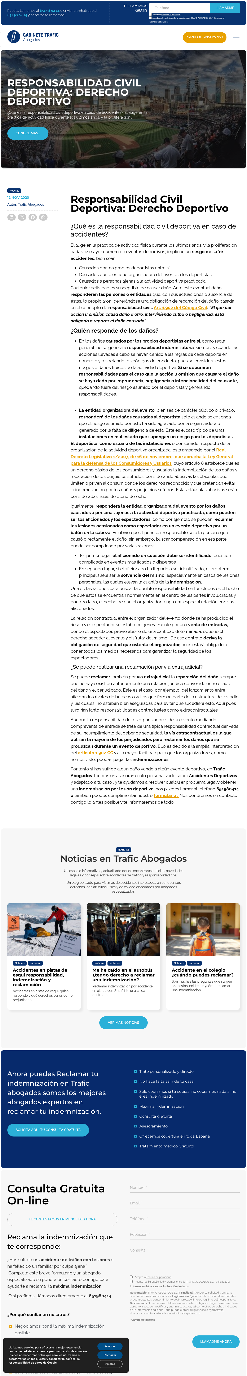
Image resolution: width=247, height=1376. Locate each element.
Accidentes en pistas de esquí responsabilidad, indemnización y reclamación (40, 977)
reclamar (35, 963)
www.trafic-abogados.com (183, 1313)
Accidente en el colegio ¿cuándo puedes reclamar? (203, 972)
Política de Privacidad (170, 15)
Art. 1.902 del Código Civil (180, 307)
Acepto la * (166, 15)
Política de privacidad (158, 1277)
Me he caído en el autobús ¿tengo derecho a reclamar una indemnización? (123, 974)
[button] (236, 37)
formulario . (166, 795)
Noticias (14, 190)
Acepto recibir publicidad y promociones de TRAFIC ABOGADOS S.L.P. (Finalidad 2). (188, 18)
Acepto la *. (154, 1277)
